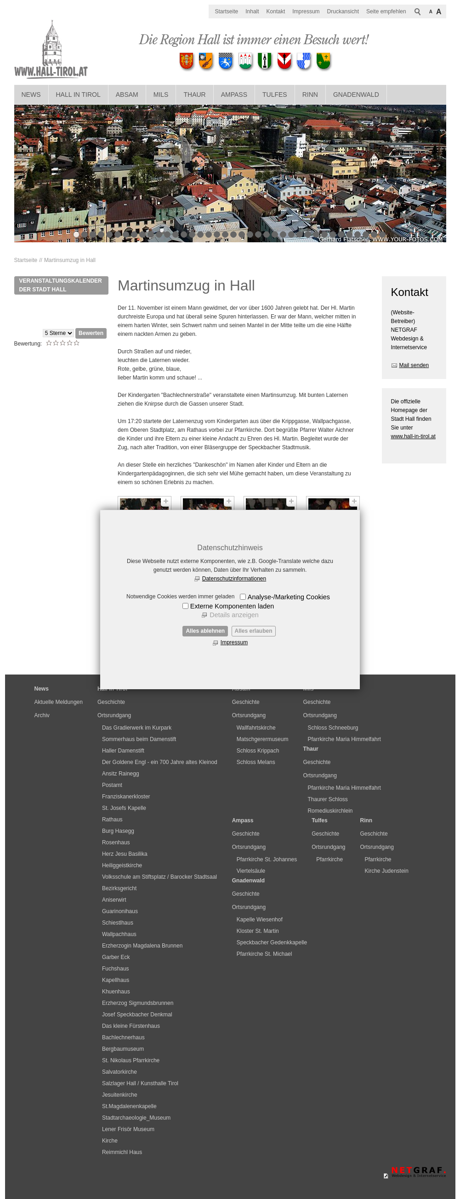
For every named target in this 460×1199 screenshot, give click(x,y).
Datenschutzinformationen (234, 578)
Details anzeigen (234, 615)
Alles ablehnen (205, 631)
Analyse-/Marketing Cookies (289, 597)
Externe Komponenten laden (232, 606)
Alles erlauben (254, 631)
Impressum (234, 642)
